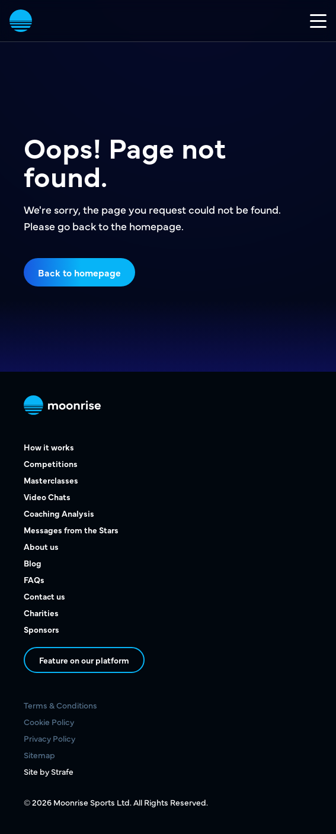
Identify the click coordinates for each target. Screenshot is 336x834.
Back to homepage (79, 272)
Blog (32, 563)
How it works (49, 447)
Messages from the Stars (71, 530)
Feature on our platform (84, 660)
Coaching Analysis (59, 513)
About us (41, 546)
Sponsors (41, 629)
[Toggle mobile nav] (318, 21)
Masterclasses (51, 480)
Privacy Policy (49, 738)
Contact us (44, 596)
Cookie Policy (49, 721)
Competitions (51, 463)
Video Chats (47, 497)
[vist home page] (20, 20)
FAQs (34, 579)
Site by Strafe (48, 771)
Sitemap (39, 755)
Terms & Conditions (60, 705)
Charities (41, 613)
